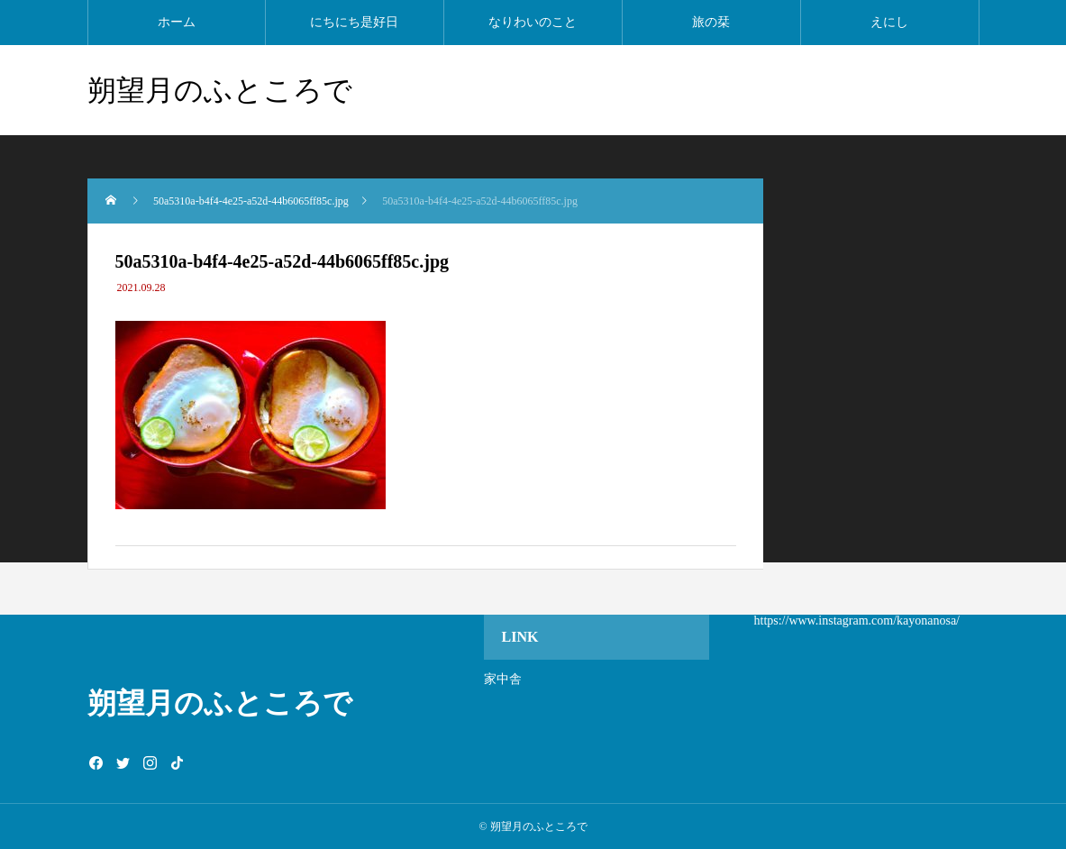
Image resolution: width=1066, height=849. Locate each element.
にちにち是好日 (354, 22)
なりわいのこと (532, 22)
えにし (889, 22)
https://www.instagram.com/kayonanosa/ (857, 620)
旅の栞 (711, 22)
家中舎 (503, 679)
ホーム (177, 22)
